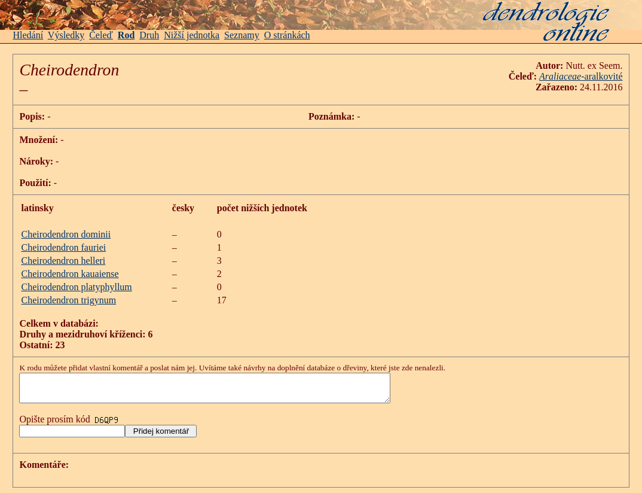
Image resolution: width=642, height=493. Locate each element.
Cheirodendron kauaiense (69, 274)
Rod (126, 35)
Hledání (28, 35)
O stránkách (287, 35)
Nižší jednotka (191, 35)
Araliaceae (560, 76)
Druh (149, 35)
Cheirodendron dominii (66, 234)
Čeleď (101, 35)
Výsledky (66, 35)
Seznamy (241, 35)
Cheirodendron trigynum (68, 300)
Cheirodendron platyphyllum (76, 287)
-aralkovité (601, 76)
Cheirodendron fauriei (63, 247)
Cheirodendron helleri (63, 260)
